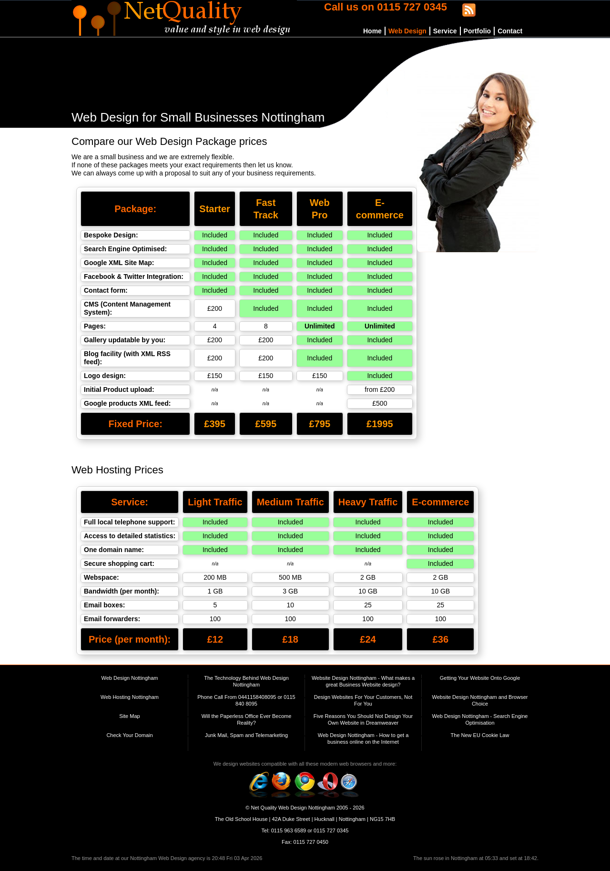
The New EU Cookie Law (480, 735)
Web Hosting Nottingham (130, 697)
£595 (266, 424)
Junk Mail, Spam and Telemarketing (246, 735)
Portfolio (477, 31)
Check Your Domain (129, 735)
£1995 (379, 424)
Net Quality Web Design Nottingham (293, 807)
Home (372, 31)
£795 (320, 424)
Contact (510, 31)
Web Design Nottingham (129, 678)
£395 (214, 424)
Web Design (407, 31)
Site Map (129, 716)
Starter (214, 209)
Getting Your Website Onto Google (480, 678)
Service (445, 31)
